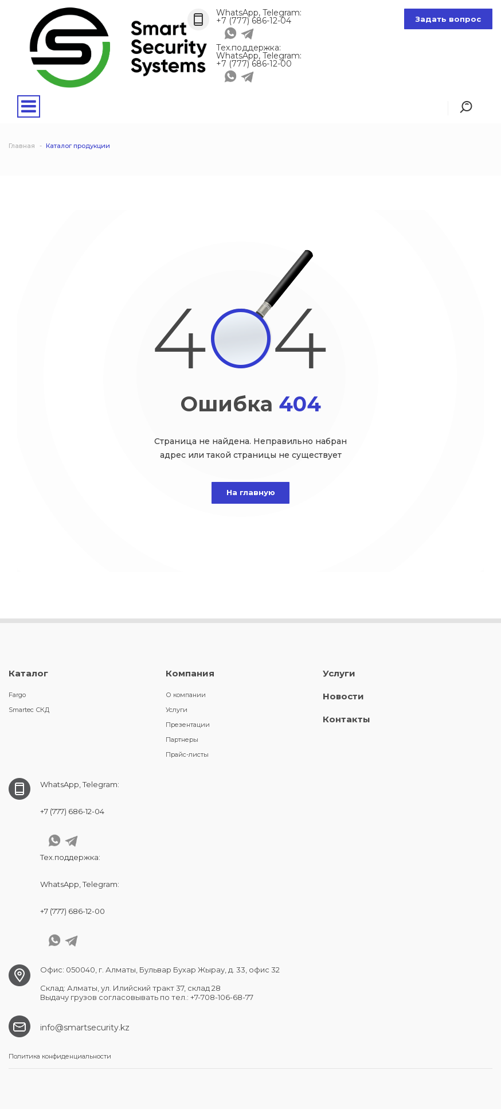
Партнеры (182, 740)
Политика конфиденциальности (60, 1056)
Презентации (188, 725)
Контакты (346, 719)
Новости (343, 696)
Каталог (28, 673)
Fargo (17, 695)
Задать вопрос (448, 19)
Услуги (176, 710)
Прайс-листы (187, 754)
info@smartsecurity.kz (85, 1027)
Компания (190, 673)
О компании (186, 695)
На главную (250, 492)
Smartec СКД (29, 710)
